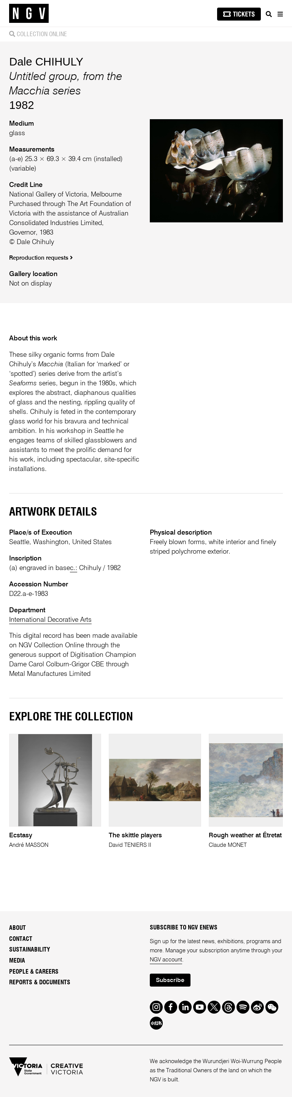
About (17, 928)
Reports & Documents (39, 982)
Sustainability (29, 950)
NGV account (166, 960)
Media (17, 961)
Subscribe (170, 980)
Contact (20, 939)
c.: (73, 568)
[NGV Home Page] (29, 13)
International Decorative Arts (50, 619)
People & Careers (34, 972)
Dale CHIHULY (46, 61)
